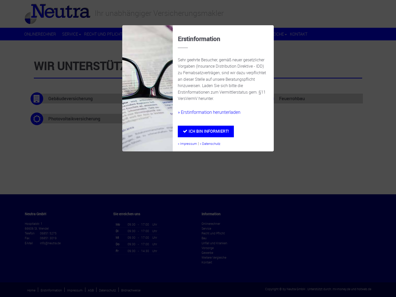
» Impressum (187, 144)
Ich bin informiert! (209, 131)
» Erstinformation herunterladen (209, 112)
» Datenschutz (210, 144)
